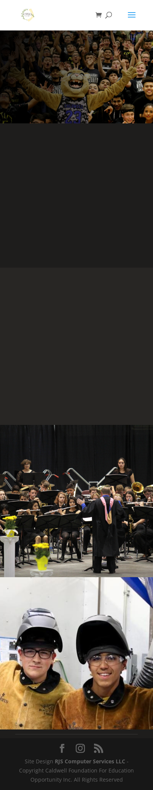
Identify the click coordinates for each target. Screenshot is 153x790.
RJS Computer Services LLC (90, 761)
